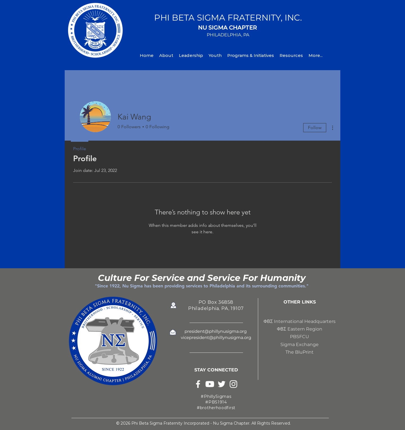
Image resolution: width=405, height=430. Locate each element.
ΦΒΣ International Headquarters (300, 321)
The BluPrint (299, 352)
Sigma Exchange (299, 344)
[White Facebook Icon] (198, 384)
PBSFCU (299, 336)
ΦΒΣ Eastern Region (299, 329)
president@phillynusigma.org (216, 331)
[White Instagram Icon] (233, 384)
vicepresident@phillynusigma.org (216, 337)
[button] (166, 55)
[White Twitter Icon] (222, 384)
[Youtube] (210, 384)
